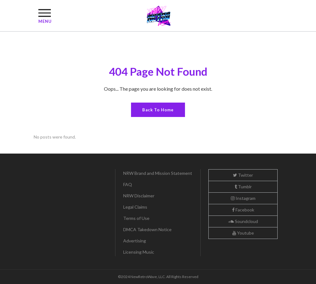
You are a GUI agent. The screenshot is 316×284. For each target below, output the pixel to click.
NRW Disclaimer (138, 195)
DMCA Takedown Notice (147, 229)
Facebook (243, 209)
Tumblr (243, 186)
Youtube (243, 233)
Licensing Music (138, 252)
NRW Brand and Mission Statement (157, 173)
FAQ (127, 184)
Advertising (134, 240)
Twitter (243, 175)
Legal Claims (135, 207)
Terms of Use (136, 218)
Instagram (243, 198)
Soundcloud (243, 221)
